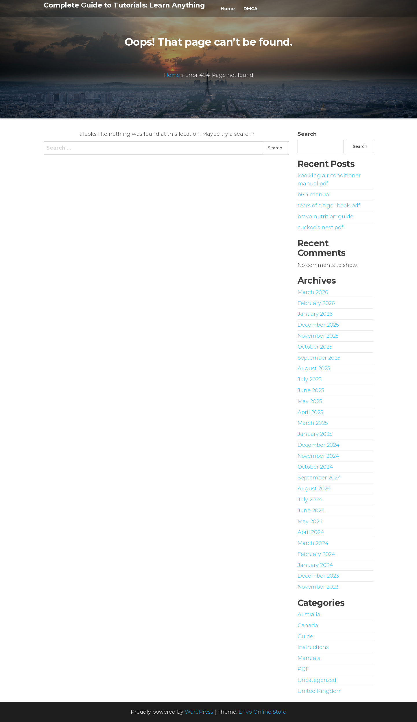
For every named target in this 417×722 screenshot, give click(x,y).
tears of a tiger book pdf (329, 205)
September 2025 (319, 358)
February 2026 (316, 303)
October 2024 (315, 467)
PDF (303, 669)
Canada (308, 625)
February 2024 (316, 554)
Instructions (313, 647)
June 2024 (311, 510)
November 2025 (318, 336)
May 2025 (310, 401)
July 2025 (310, 379)
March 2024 (313, 543)
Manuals (309, 658)
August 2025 (314, 368)
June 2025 (311, 390)
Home (228, 8)
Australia (309, 614)
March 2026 (313, 292)
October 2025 (315, 347)
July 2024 (310, 499)
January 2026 (315, 314)
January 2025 (315, 434)
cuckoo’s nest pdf (320, 227)
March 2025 (313, 423)
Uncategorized (317, 680)
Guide (305, 636)
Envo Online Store (262, 712)
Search (307, 134)
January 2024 (315, 565)
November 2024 (318, 456)
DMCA (250, 8)
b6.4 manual (314, 194)
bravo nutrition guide (325, 216)
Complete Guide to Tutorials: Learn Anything (124, 5)
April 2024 (311, 532)
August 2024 (314, 488)
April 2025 (310, 412)
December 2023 (318, 576)
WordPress (199, 712)
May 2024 (310, 521)
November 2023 (318, 587)
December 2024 (318, 445)
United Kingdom (320, 691)
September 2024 (319, 477)
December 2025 (318, 325)
